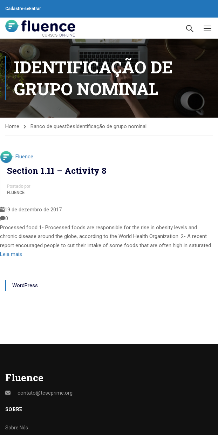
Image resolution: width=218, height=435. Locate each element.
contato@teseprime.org (45, 393)
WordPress (25, 285)
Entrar (35, 8)
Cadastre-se (17, 8)
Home (12, 126)
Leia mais (11, 254)
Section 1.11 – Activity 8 (56, 170)
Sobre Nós (16, 427)
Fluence (24, 156)
